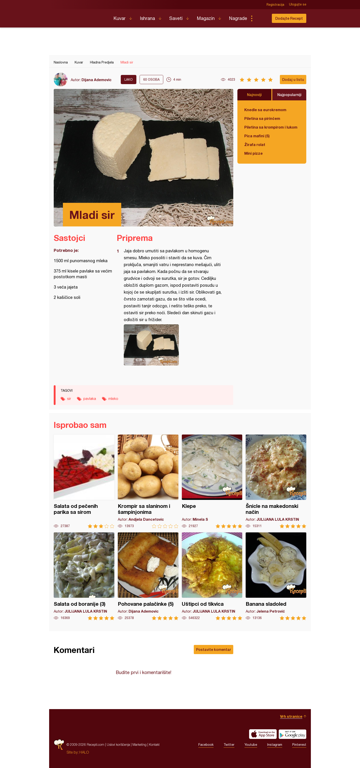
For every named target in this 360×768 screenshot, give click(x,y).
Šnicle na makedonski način (276, 481)
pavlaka (89, 398)
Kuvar (119, 18)
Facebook (206, 744)
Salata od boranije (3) (84, 576)
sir (69, 398)
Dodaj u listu (293, 79)
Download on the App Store (263, 734)
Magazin (206, 18)
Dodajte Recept (289, 18)
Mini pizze (253, 153)
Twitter (229, 744)
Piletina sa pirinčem (262, 118)
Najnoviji (254, 94)
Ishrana (147, 18)
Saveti (176, 18)
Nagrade (238, 18)
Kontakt (154, 744)
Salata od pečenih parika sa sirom (84, 481)
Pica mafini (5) (257, 136)
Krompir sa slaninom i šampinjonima (148, 481)
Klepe (212, 481)
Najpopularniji (289, 94)
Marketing (139, 744)
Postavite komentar (213, 649)
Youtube (251, 744)
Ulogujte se (297, 4)
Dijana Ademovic (97, 79)
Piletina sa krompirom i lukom (270, 127)
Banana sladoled (276, 576)
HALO (84, 752)
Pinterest (299, 744)
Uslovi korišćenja (118, 744)
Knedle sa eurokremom (265, 109)
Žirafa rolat (254, 144)
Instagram (274, 744)
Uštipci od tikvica (212, 576)
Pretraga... (261, 18)
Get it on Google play (292, 734)
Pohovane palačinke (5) (148, 576)
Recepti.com (80, 16)
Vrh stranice (291, 716)
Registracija (275, 4)
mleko (113, 398)
